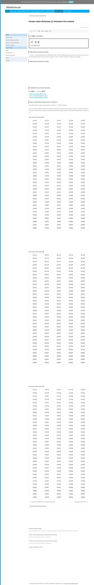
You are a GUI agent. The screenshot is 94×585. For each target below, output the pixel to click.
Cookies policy (74, 583)
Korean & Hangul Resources (37, 11)
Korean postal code (10, 55)
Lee (42, 31)
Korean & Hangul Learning (23, 11)
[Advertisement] (78, 73)
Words (65, 11)
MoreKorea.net (13, 7)
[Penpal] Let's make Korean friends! (37, 15)
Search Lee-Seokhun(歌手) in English (39, 97)
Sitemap (70, 11)
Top (39, 31)
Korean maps (13, 11)
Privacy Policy (67, 583)
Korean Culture (58, 11)
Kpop (7, 50)
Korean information (49, 11)
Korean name (9, 52)
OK (71, 2)
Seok (46, 31)
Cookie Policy (65, 2)
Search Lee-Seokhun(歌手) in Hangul (38, 95)
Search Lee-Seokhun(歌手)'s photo (38, 93)
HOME (7, 11)
